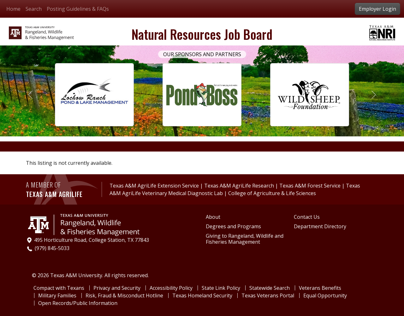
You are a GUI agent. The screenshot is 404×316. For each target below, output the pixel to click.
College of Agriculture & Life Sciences (272, 193)
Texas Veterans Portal (267, 295)
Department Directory (320, 227)
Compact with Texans (58, 287)
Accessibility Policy (171, 287)
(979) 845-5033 (52, 248)
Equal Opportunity (325, 295)
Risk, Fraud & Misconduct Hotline (124, 295)
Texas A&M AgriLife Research (239, 185)
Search (34, 8)
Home (13, 8)
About (213, 217)
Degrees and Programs (233, 227)
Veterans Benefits (320, 287)
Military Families (57, 295)
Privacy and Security (116, 287)
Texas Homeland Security (202, 295)
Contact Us (307, 217)
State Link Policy (221, 287)
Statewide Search (269, 287)
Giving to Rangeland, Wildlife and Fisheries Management (244, 239)
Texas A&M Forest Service (310, 185)
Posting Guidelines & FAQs (78, 8)
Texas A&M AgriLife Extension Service (155, 185)
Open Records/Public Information (77, 303)
